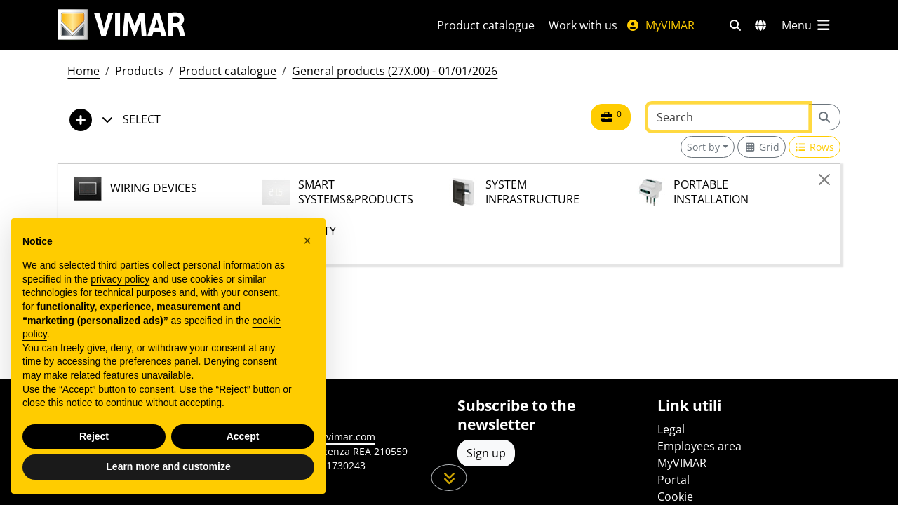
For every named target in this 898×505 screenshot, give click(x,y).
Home (83, 71)
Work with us (583, 25)
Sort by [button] (703, 147)
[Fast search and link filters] (735, 25)
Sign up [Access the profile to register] (486, 453)
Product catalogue (486, 25)
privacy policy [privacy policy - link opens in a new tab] (120, 279)
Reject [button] (94, 436)
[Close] (824, 179)
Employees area (699, 446)
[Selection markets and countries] (760, 25)
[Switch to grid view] (761, 147)
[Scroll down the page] (449, 477)
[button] (307, 240)
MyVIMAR (660, 25)
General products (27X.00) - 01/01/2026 (394, 71)
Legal (671, 429)
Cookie (675, 496)
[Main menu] (806, 25)
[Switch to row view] (815, 147)
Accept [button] (243, 436)
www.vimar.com (337, 436)
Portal (673, 479)
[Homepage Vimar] (230, 25)
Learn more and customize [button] (168, 466)
